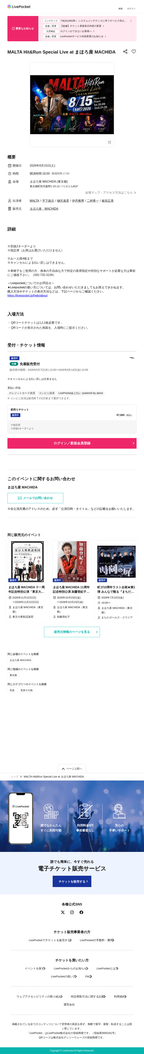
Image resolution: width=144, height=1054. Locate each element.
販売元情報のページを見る (72, 691)
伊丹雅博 (78, 203)
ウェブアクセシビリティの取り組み (45, 996)
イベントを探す (27, 968)
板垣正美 (108, 203)
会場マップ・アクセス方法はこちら (109, 195)
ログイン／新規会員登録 (72, 503)
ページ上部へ (74, 767)
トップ (15, 776)
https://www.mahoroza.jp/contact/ (29, 351)
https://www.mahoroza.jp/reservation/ (31, 319)
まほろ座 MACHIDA (44, 211)
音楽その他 (25, 749)
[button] (72, 423)
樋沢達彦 (63, 203)
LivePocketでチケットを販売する (45, 940)
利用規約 (55, 1004)
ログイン (131, 9)
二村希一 (93, 203)
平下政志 (48, 203)
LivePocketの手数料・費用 (98, 940)
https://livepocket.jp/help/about (27, 298)
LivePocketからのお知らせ (68, 968)
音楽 (12, 749)
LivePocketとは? (110, 968)
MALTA (34, 203)
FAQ (89, 976)
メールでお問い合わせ (35, 559)
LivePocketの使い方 (60, 976)
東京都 (13, 734)
